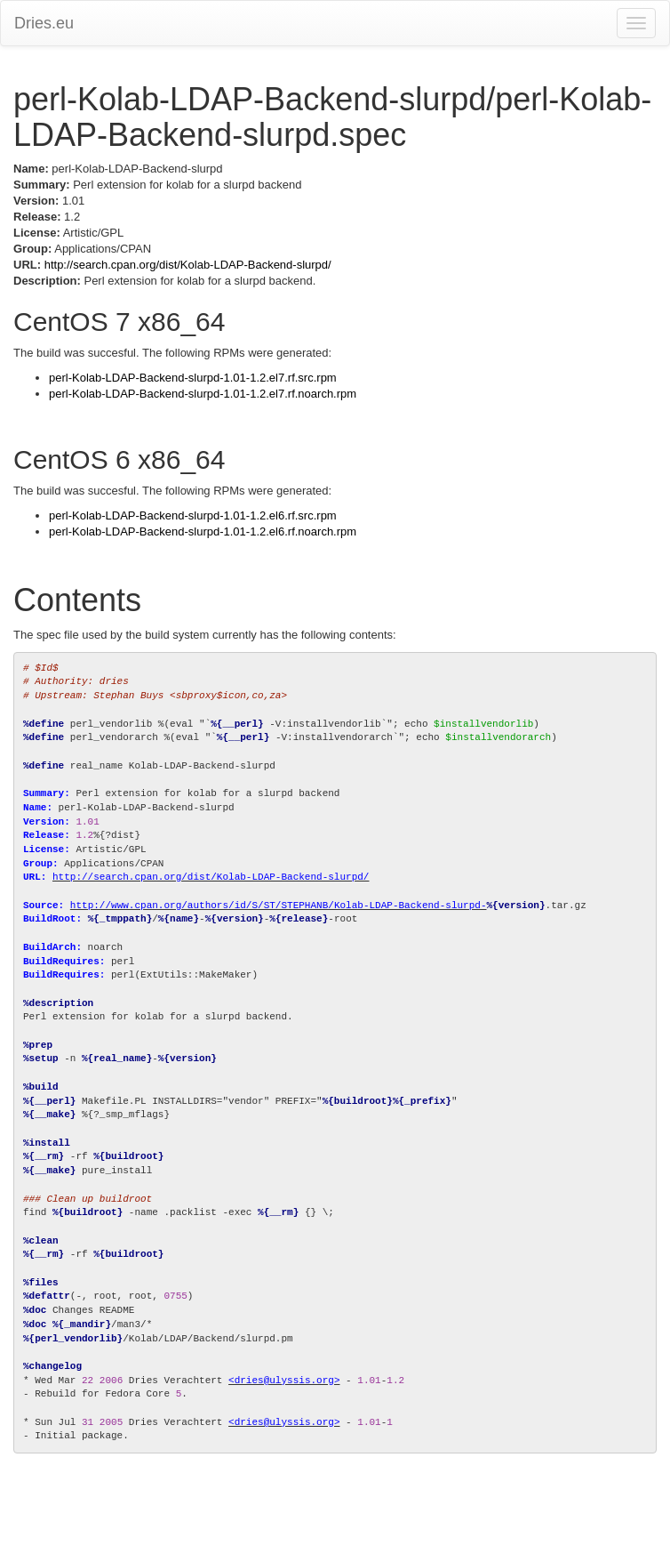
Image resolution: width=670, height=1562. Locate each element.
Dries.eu (44, 23)
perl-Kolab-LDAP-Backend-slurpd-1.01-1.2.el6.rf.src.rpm (193, 515)
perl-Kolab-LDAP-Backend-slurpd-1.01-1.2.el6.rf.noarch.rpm (202, 531)
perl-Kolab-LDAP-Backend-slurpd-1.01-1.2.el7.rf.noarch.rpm (202, 393)
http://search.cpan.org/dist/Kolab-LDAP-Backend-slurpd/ (187, 264)
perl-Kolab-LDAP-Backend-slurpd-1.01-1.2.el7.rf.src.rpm (193, 377)
